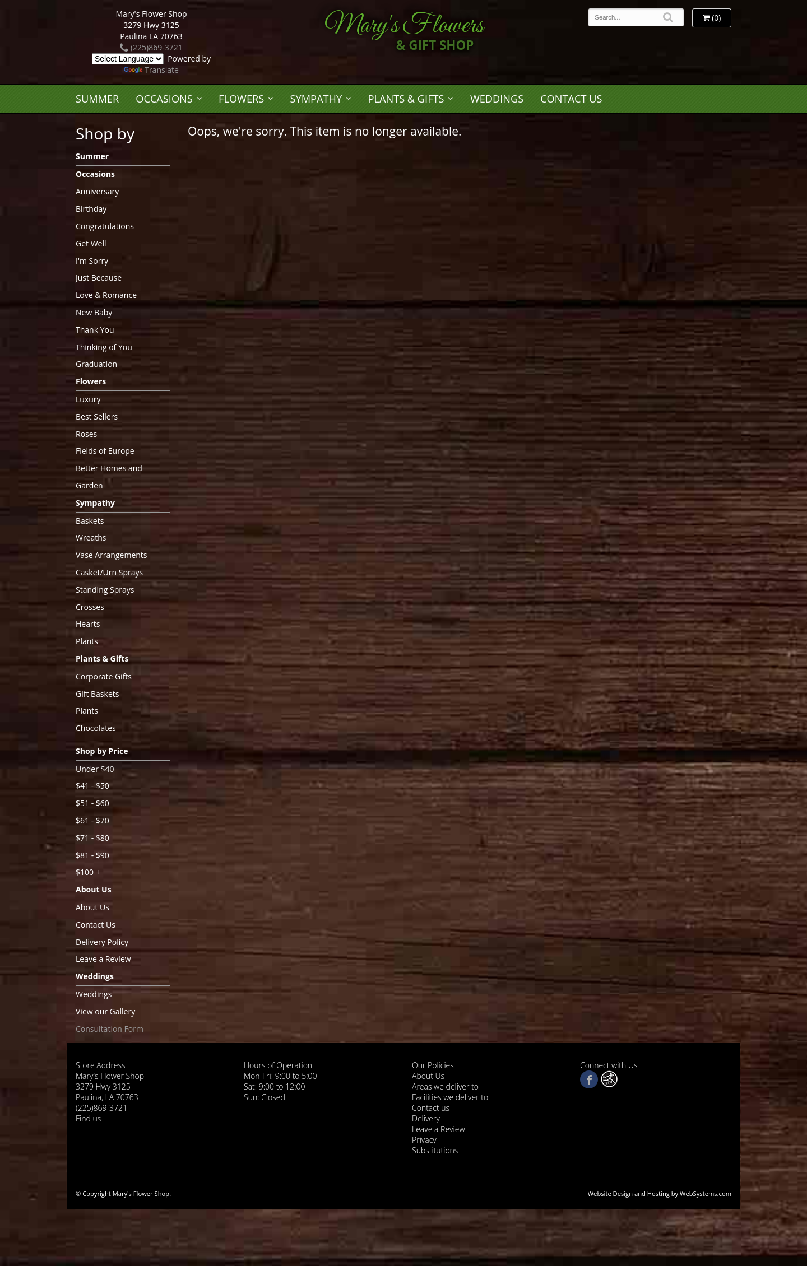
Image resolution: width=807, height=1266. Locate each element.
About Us (94, 889)
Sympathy (316, 98)
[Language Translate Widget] (128, 58)
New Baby (94, 312)
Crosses (90, 607)
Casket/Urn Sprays (109, 572)
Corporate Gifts (104, 676)
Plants (87, 641)
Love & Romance (106, 295)
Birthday (91, 208)
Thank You (95, 329)
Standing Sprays (105, 589)
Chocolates (96, 728)
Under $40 (95, 769)
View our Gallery (105, 1011)
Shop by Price (102, 751)
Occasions (164, 98)
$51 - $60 (92, 803)
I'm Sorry (92, 260)
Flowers (241, 98)
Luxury (88, 399)
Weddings (496, 98)
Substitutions (435, 1150)
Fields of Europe (105, 450)
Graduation (96, 364)
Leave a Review (103, 958)
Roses (86, 434)
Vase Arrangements (111, 555)
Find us (88, 1118)
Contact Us (571, 98)
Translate (151, 69)
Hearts (88, 623)
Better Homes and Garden (109, 477)
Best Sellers (97, 416)
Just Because (99, 277)
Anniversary (97, 191)
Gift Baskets (97, 693)
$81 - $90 (92, 855)
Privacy (424, 1139)
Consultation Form (109, 1028)
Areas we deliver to (445, 1086)
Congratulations (105, 226)
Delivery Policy (102, 942)
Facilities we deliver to (450, 1097)
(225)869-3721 (151, 47)
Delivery (426, 1118)
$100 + (88, 872)
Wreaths (91, 537)
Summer (97, 98)
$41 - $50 (92, 785)
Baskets (90, 520)
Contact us (430, 1107)
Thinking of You (104, 347)
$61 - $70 (92, 820)
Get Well (91, 243)
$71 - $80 (92, 837)
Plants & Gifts (406, 98)
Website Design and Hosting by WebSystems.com (659, 1193)
